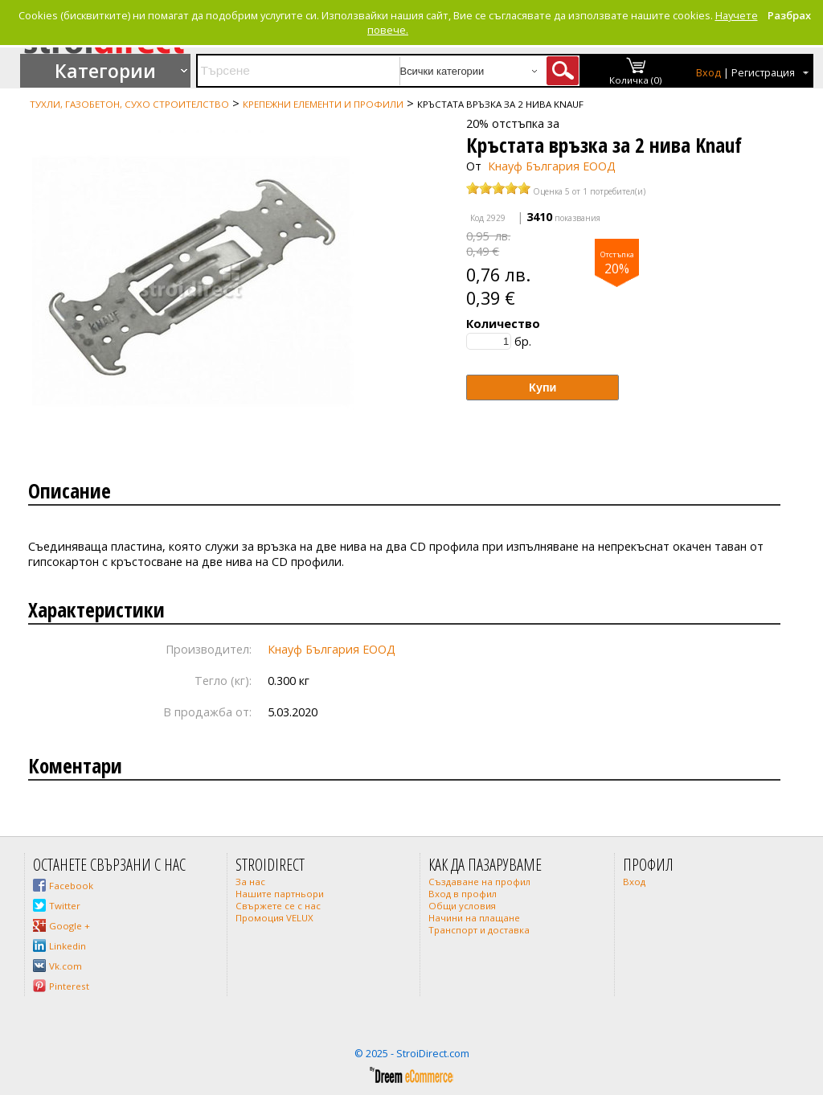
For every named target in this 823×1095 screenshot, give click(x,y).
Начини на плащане (474, 918)
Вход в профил (462, 894)
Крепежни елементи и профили (323, 104)
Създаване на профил (479, 882)
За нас (250, 882)
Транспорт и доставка (479, 930)
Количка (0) (635, 80)
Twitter (64, 906)
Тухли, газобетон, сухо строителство (129, 104)
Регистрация (763, 73)
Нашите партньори (279, 894)
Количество (503, 323)
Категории (105, 71)
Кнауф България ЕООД (552, 166)
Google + (69, 926)
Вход (708, 73)
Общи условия (462, 906)
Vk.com (65, 966)
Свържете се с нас (278, 906)
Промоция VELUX (274, 918)
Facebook (71, 886)
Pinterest (69, 986)
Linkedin (67, 946)
